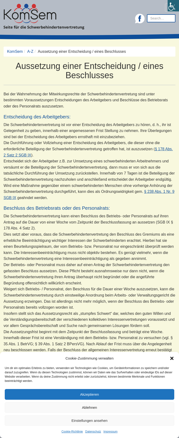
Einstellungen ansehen (89, 421)
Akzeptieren (89, 394)
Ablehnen (89, 407)
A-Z (30, 51)
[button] (172, 358)
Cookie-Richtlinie (72, 431)
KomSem (15, 51)
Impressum (111, 431)
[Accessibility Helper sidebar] (173, 5)
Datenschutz (93, 431)
